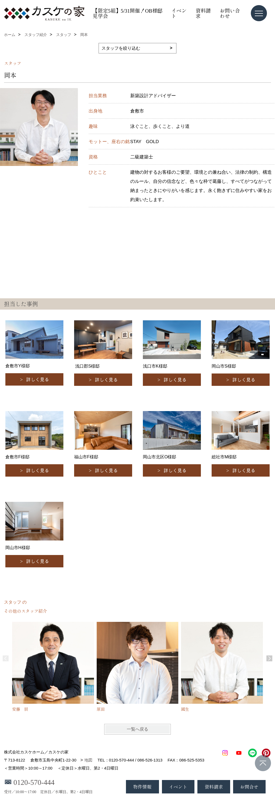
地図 (88, 760)
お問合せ (249, 786)
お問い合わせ (230, 13)
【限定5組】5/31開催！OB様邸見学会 (127, 13)
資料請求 (203, 13)
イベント (179, 13)
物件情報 (142, 786)
